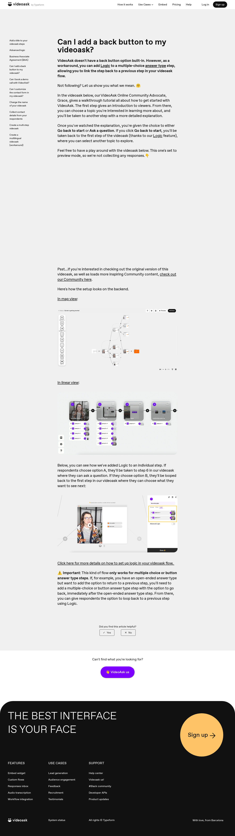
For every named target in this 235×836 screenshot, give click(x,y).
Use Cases (144, 4)
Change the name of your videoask (18, 104)
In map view (67, 298)
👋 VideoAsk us (117, 672)
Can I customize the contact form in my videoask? (19, 92)
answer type (155, 65)
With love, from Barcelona (208, 820)
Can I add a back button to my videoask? (17, 69)
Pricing (176, 4)
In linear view (67, 382)
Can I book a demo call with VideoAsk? (19, 81)
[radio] (107, 632)
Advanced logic (17, 50)
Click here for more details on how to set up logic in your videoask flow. (115, 563)
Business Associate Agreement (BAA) (19, 58)
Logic (105, 65)
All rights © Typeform (102, 820)
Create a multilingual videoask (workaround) (16, 140)
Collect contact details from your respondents (18, 115)
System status (56, 820)
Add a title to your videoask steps (18, 42)
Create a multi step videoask (19, 127)
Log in (205, 4)
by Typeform (37, 5)
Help (189, 4)
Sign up (220, 4)
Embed (162, 4)
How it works (125, 4)
